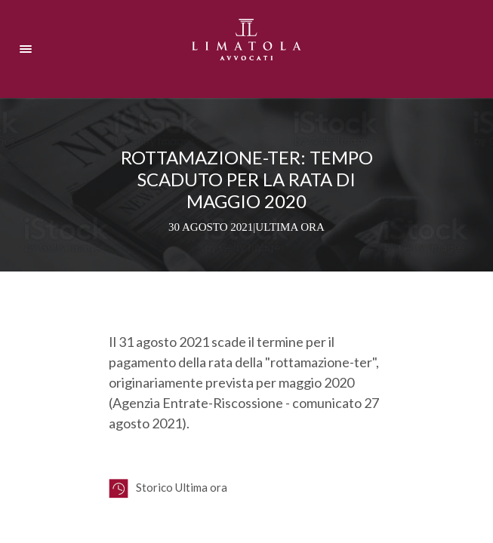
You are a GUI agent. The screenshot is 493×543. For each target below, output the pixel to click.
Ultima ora (290, 227)
